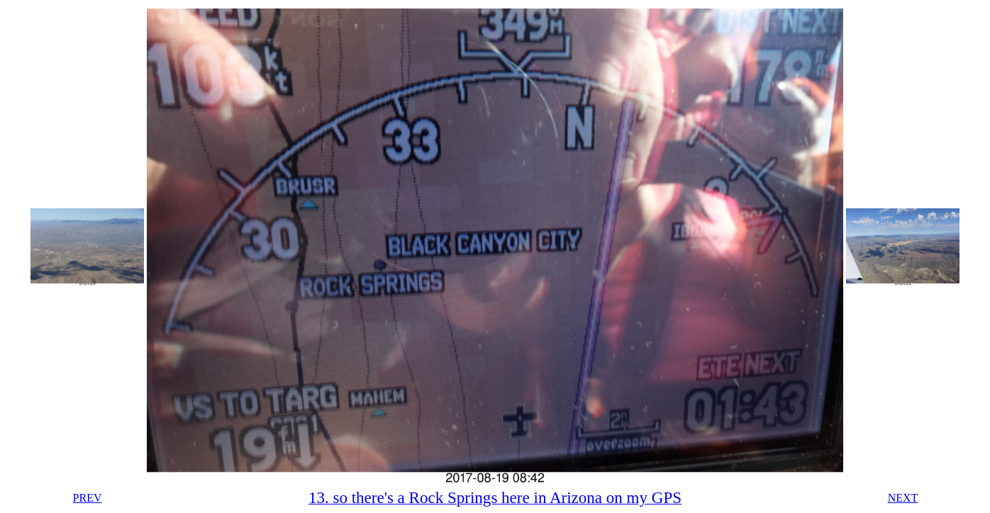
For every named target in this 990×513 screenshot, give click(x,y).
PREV (87, 498)
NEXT (903, 498)
